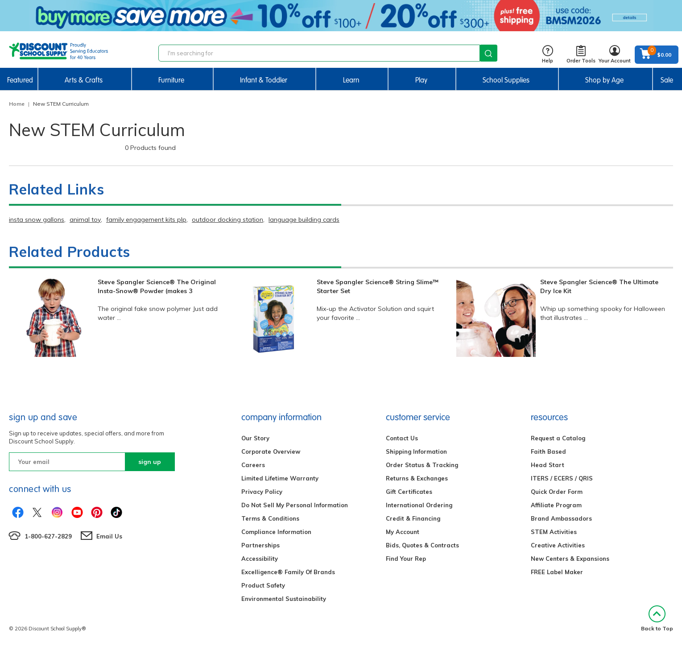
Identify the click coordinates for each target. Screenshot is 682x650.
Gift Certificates (409, 491)
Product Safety (263, 585)
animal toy (85, 219)
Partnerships (260, 545)
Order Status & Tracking (422, 464)
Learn (351, 80)
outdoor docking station (227, 219)
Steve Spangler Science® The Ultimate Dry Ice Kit (599, 286)
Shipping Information (416, 451)
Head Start (547, 464)
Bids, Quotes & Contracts (422, 545)
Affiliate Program (556, 505)
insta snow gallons (36, 219)
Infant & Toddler (263, 80)
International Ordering (419, 505)
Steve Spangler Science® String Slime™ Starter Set (377, 286)
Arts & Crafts (84, 80)
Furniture (171, 80)
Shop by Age (604, 80)
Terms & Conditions (270, 518)
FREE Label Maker (557, 571)
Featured (20, 80)
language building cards (304, 219)
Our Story (255, 438)
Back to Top (657, 618)
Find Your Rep (406, 558)
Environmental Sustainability (283, 598)
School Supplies (506, 80)
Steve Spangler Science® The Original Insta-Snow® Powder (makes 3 (157, 286)
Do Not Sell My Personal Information (294, 505)
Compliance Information (276, 531)
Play (421, 80)
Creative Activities (558, 545)
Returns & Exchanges (417, 478)
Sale (667, 80)
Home (17, 103)
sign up (149, 462)
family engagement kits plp (146, 219)
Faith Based (548, 451)
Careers (253, 464)
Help (547, 55)
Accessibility (259, 558)
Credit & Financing (413, 518)
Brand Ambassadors (561, 518)
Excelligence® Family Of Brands (288, 571)
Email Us (109, 536)
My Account (402, 531)
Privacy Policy (261, 491)
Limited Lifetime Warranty (279, 478)
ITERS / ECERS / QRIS (562, 478)
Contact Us (402, 438)
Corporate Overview (270, 451)
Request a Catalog (558, 438)
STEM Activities (554, 531)
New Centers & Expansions (570, 558)
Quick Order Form (557, 491)
